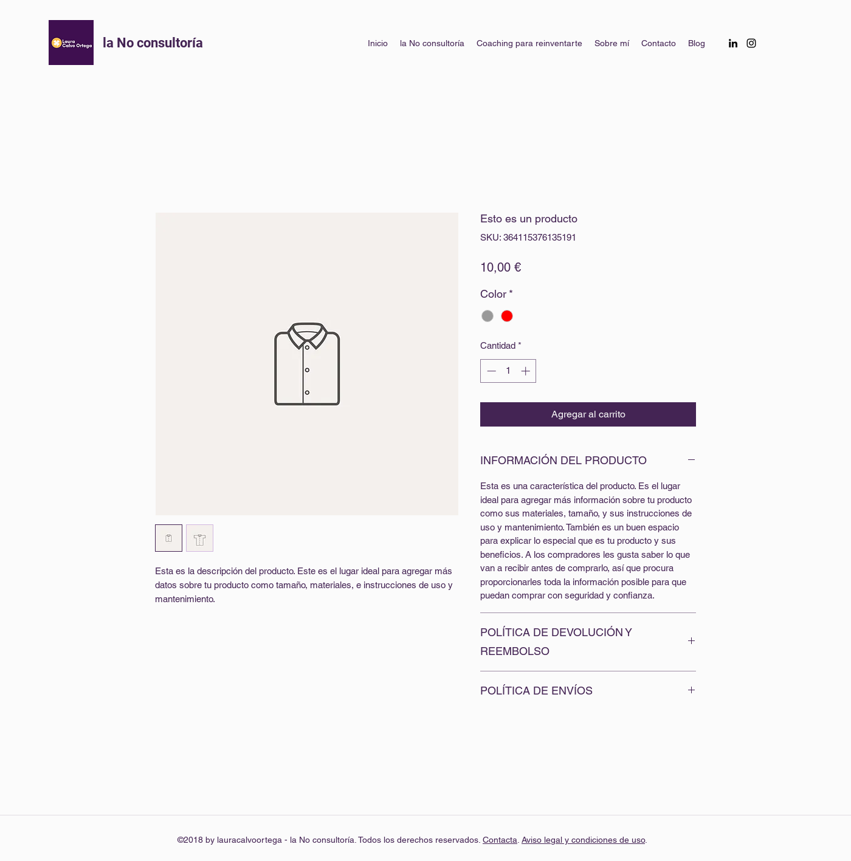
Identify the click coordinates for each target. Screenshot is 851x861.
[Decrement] (490, 371)
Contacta (500, 840)
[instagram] (751, 43)
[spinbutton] (508, 371)
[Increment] (527, 371)
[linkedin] (733, 43)
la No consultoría (154, 42)
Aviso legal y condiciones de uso (583, 840)
